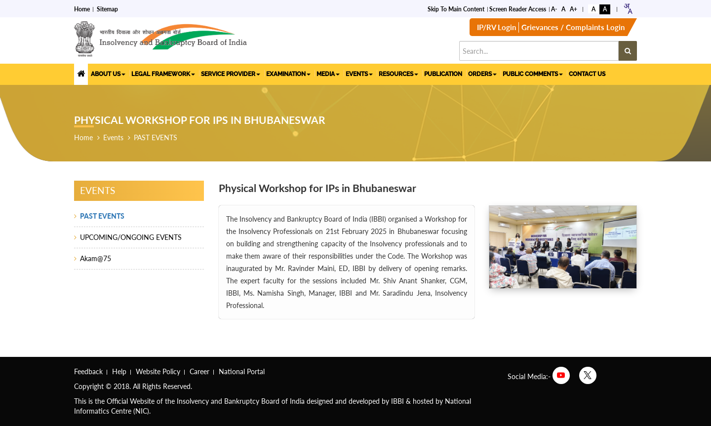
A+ (573, 8)
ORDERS (482, 73)
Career (199, 371)
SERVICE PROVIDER (230, 73)
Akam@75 (95, 258)
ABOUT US (108, 73)
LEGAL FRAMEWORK (163, 73)
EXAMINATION (288, 73)
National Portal (242, 371)
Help (119, 371)
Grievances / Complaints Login (573, 29)
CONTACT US (587, 73)
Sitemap (107, 8)
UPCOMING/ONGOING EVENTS (131, 237)
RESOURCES (398, 73)
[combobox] (628, 7)
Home (82, 8)
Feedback (88, 371)
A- (554, 8)
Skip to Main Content (456, 8)
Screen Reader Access (517, 8)
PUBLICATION (443, 73)
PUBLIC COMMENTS (533, 73)
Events (113, 137)
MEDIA (328, 73)
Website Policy (158, 371)
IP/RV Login (496, 29)
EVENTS (359, 73)
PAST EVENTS (155, 137)
